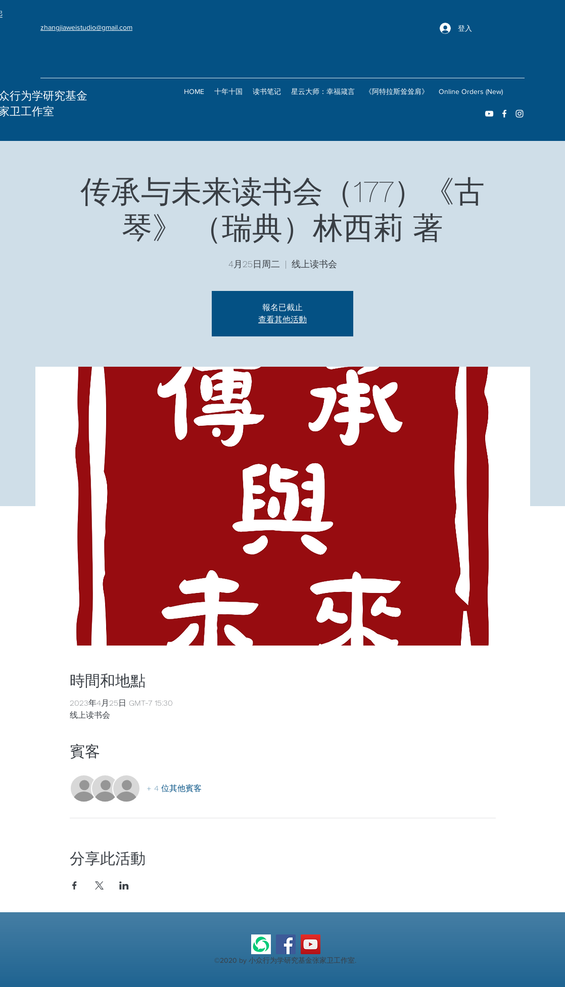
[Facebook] (286, 944)
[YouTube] (310, 944)
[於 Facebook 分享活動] (74, 885)
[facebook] (504, 114)
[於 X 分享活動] (99, 885)
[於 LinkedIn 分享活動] (124, 885)
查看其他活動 (282, 319)
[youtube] (489, 114)
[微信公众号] (261, 944)
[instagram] (519, 114)
